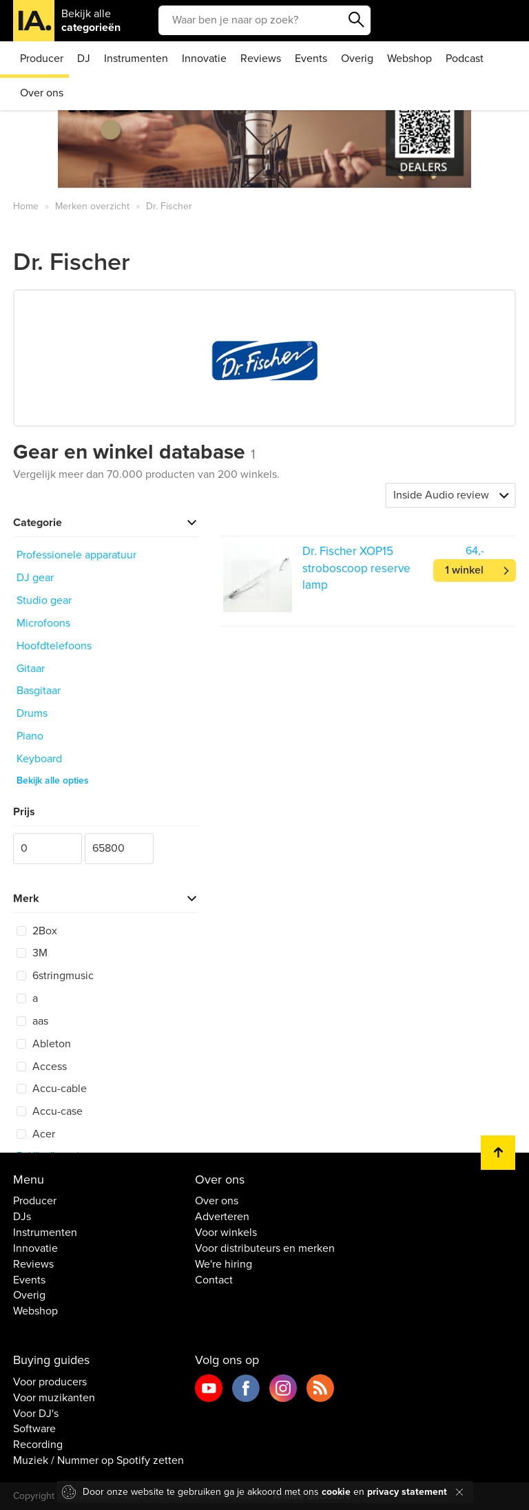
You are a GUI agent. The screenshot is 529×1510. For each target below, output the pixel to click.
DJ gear (35, 578)
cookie (336, 1492)
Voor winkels (226, 1232)
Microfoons (43, 623)
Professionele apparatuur (76, 555)
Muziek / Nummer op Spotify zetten (98, 1460)
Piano (30, 736)
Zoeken (357, 20)
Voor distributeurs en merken (265, 1248)
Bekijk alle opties (53, 780)
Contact (214, 1280)
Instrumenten (136, 58)
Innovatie (204, 58)
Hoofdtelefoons (54, 646)
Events (311, 58)
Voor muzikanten (54, 1398)
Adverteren (222, 1217)
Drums (32, 713)
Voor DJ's (36, 1413)
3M (32, 953)
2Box (37, 931)
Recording (38, 1444)
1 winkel (464, 570)
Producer (41, 58)
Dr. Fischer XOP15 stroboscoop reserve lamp (356, 568)
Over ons (41, 93)
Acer (36, 1134)
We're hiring (223, 1264)
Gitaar (31, 668)
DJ (83, 58)
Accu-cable (52, 1088)
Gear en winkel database (134, 452)
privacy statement (407, 1492)
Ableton (44, 1044)
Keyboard (39, 759)
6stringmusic (55, 976)
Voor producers (50, 1382)
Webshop (409, 58)
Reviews (260, 58)
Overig (357, 58)
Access (42, 1066)
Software (34, 1429)
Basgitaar (39, 691)
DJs (22, 1217)
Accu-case (50, 1111)
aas (32, 1021)
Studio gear (44, 600)
